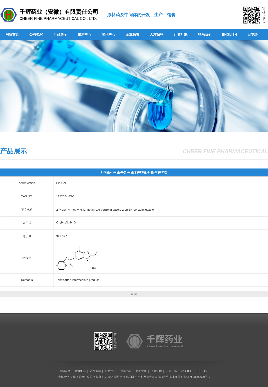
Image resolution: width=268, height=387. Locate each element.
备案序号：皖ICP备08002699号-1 (189, 376)
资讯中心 (108, 34)
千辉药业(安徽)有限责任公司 (75, 376)
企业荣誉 (132, 34)
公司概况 (36, 34)
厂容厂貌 (180, 34)
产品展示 (60, 34)
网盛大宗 (149, 376)
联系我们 (205, 34)
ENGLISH (229, 34)
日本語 (253, 34)
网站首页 (12, 34)
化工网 (130, 376)
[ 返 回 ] (134, 294)
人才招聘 (156, 34)
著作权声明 (162, 376)
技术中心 (84, 34)
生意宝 (139, 376)
